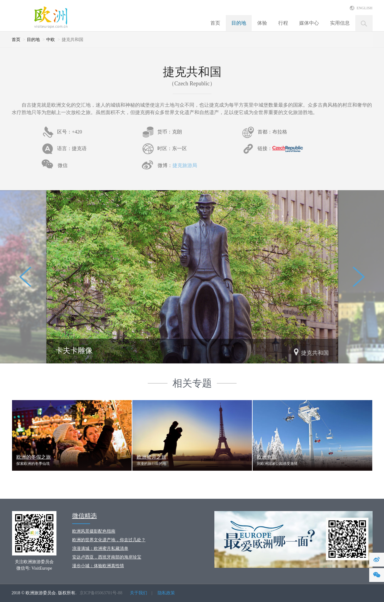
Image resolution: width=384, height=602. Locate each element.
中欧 (50, 39)
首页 (215, 23)
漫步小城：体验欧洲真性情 (98, 565)
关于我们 (138, 593)
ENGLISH (364, 8)
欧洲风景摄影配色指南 (93, 531)
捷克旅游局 (184, 165)
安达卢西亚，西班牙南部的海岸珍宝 (106, 557)
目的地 (238, 23)
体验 (262, 23)
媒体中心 (309, 23)
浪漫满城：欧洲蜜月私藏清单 (100, 548)
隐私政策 (166, 593)
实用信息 (340, 23)
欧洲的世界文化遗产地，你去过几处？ (109, 540)
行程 (283, 23)
